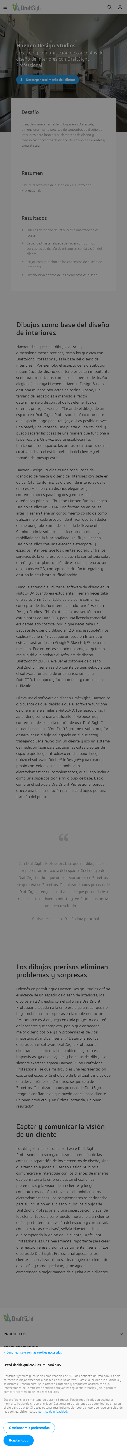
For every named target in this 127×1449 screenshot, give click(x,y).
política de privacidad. (53, 1411)
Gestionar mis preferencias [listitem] (29, 1428)
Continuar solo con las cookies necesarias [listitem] (34, 1352)
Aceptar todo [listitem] (18, 1440)
